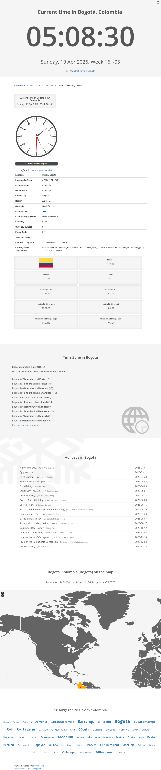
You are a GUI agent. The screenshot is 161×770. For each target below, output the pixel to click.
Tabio (152, 745)
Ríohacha (90, 745)
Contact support (34, 768)
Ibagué (8, 737)
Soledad (141, 745)
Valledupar (69, 752)
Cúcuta (83, 729)
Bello (107, 721)
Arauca (16, 722)
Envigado (110, 729)
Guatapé (146, 729)
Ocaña (131, 737)
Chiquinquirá (59, 729)
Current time (19, 85)
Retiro (79, 745)
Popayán (40, 745)
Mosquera (108, 737)
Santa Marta (109, 744)
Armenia (27, 721)
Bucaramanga (144, 721)
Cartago (43, 729)
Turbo (55, 752)
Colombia (49, 85)
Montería (93, 737)
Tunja (45, 752)
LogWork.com (38, 766)
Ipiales (20, 737)
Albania (6, 722)
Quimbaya (66, 745)
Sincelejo (129, 745)
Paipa (141, 737)
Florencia (124, 729)
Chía (72, 729)
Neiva (120, 737)
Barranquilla (89, 721)
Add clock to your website (82, 71)
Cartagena (26, 729)
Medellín (65, 736)
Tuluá (35, 752)
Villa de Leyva (86, 752)
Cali (10, 729)
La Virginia (32, 737)
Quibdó (53, 745)
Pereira (8, 744)
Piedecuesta (23, 745)
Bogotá (122, 721)
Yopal (122, 752)
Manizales (47, 737)
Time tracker (19, 768)
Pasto (151, 737)
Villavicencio (105, 752)
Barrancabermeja (62, 722)
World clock (35, 85)
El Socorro (97, 729)
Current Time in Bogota (36, 164)
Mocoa (80, 737)
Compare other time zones (26, 425)
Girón (135, 729)
